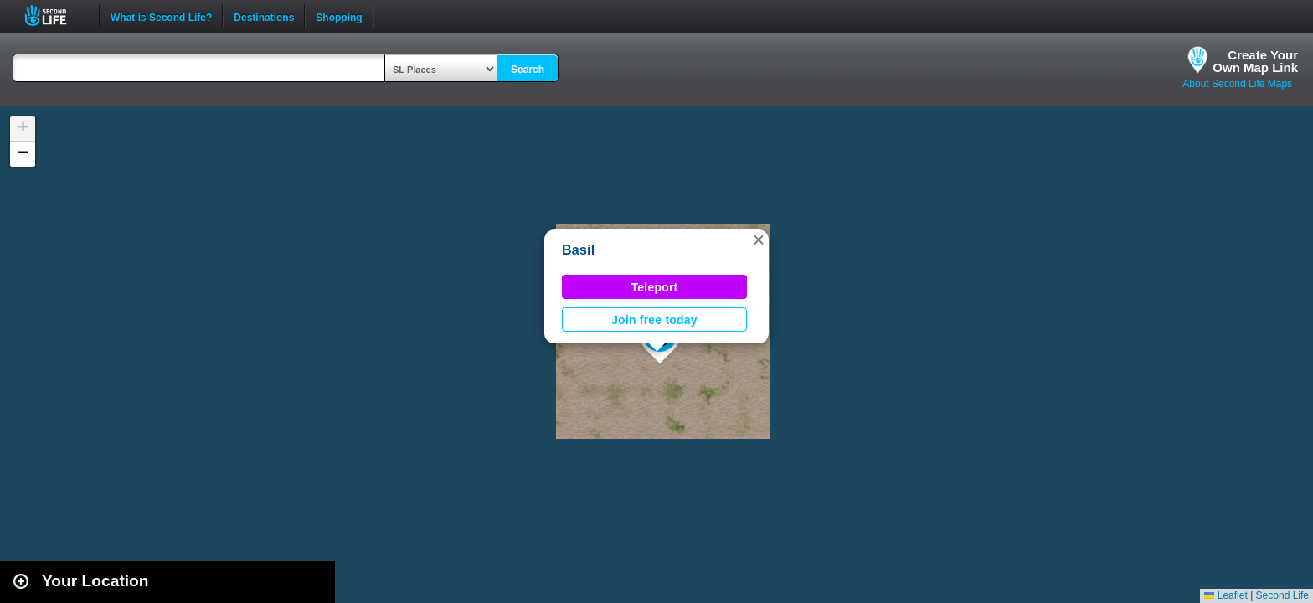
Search (527, 69)
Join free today (654, 320)
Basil (578, 250)
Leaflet (1225, 595)
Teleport (654, 287)
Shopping (339, 16)
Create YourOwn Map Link (1255, 61)
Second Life (54, 15)
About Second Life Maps (1237, 84)
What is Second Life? (161, 16)
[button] (759, 239)
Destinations (264, 16)
